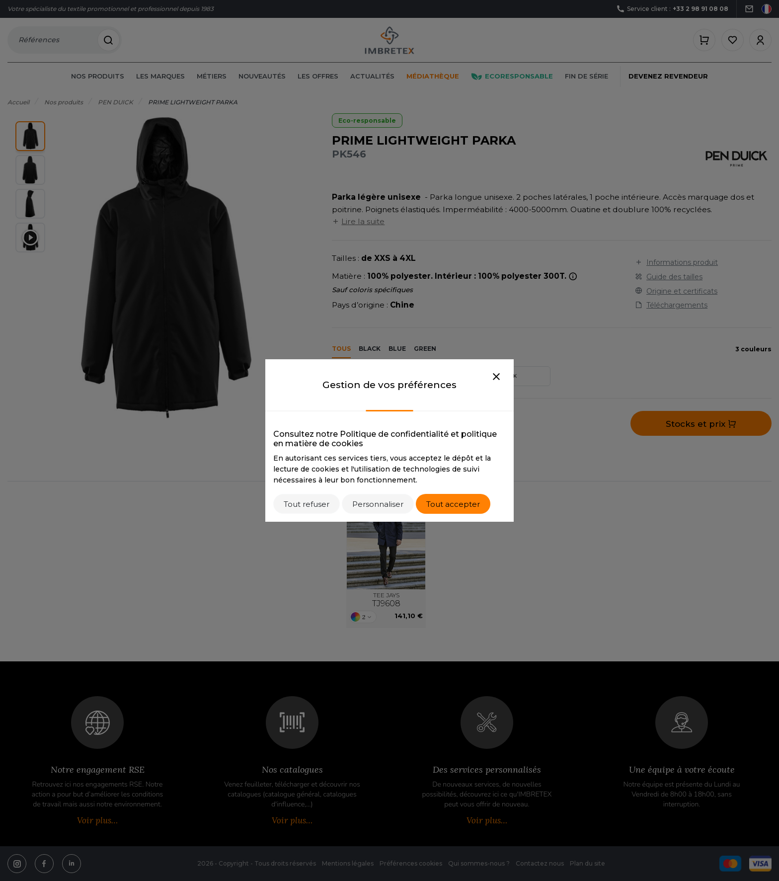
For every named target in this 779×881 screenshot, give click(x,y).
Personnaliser (377, 504)
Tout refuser (306, 504)
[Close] (496, 377)
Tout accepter (453, 504)
